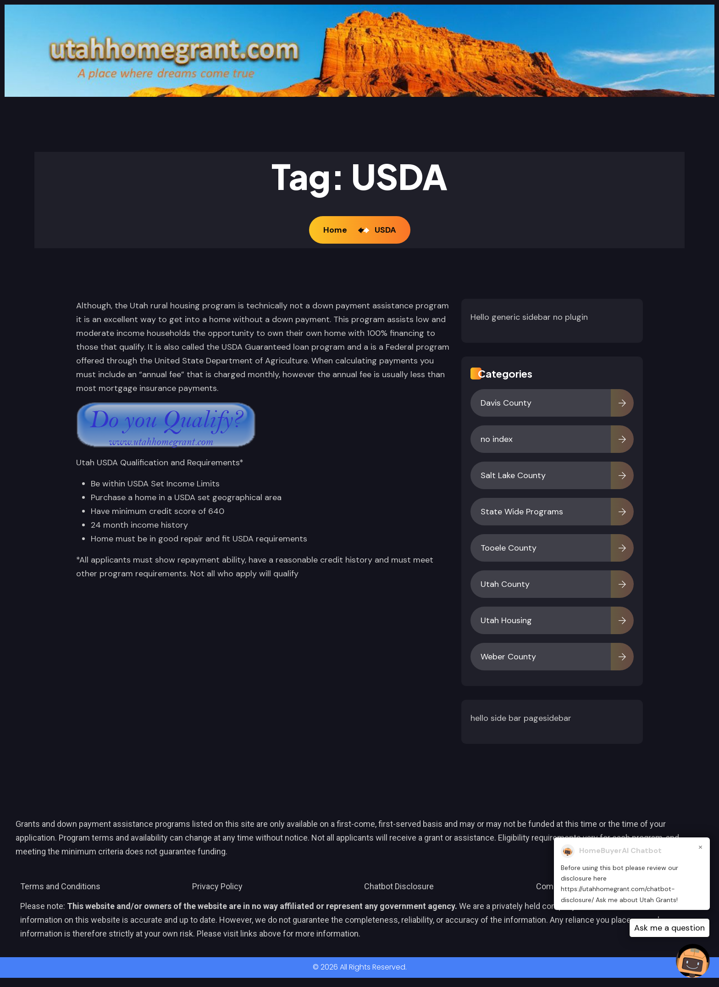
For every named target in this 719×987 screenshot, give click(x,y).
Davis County (506, 402)
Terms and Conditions (60, 886)
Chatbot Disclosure (399, 886)
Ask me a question (669, 927)
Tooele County (508, 547)
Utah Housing (506, 620)
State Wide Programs (522, 511)
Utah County (505, 584)
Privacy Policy (217, 886)
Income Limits (193, 483)
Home (337, 229)
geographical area (247, 497)
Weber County (508, 656)
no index (497, 439)
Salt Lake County (513, 475)
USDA (385, 229)
